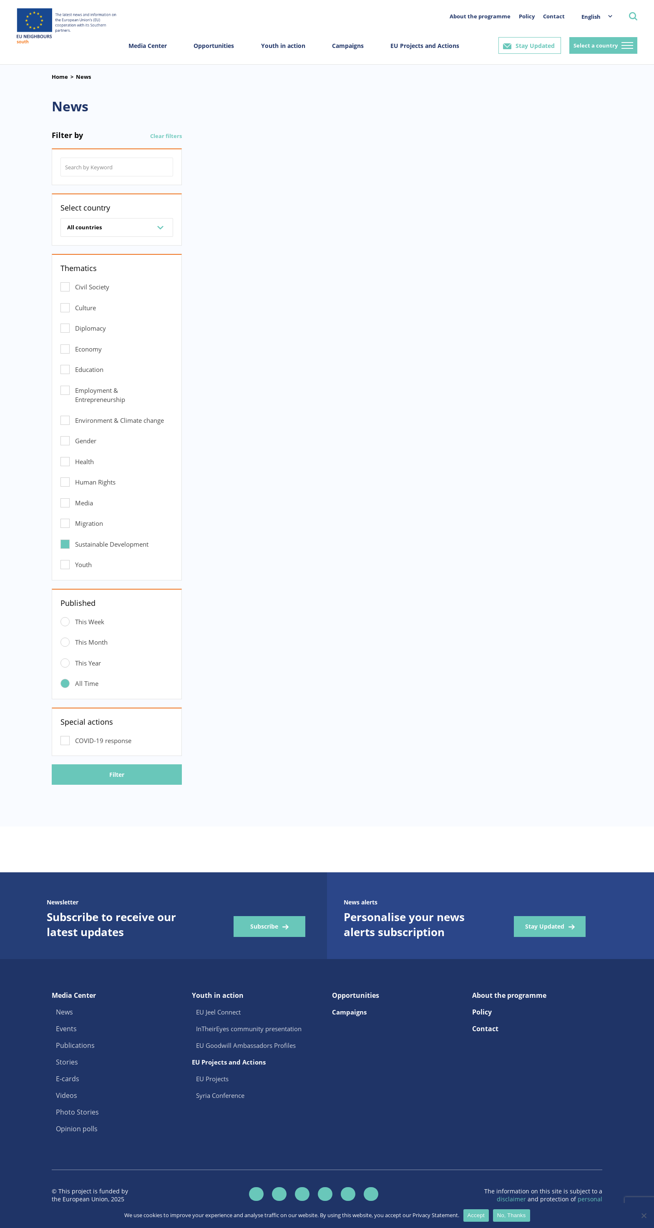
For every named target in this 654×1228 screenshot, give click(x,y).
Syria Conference (220, 1095)
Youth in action (283, 46)
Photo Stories (77, 1112)
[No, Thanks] (643, 1215)
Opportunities (214, 46)
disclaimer (512, 1199)
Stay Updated (535, 46)
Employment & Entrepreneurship (100, 395)
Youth (83, 564)
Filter (116, 774)
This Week (89, 622)
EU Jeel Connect (218, 1012)
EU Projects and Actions (424, 46)
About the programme (480, 16)
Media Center (147, 46)
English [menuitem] (591, 16)
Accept (476, 1215)
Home (60, 76)
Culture (85, 308)
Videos (66, 1095)
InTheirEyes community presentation (249, 1029)
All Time (86, 683)
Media (84, 503)
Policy (527, 16)
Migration (89, 523)
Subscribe (264, 926)
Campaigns (348, 46)
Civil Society (92, 287)
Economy (88, 349)
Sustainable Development (111, 544)
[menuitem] (592, 16)
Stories (67, 1062)
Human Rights (95, 482)
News (83, 76)
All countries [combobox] (84, 227)
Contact (554, 16)
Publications (75, 1045)
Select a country (596, 45)
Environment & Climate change (119, 420)
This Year (88, 663)
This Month (91, 642)
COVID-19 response (103, 740)
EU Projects (212, 1079)
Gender (85, 441)
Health (84, 461)
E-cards (67, 1078)
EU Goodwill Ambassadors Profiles (246, 1045)
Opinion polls (77, 1128)
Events (66, 1028)
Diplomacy (90, 328)
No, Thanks (511, 1215)
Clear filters (166, 136)
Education (89, 369)
